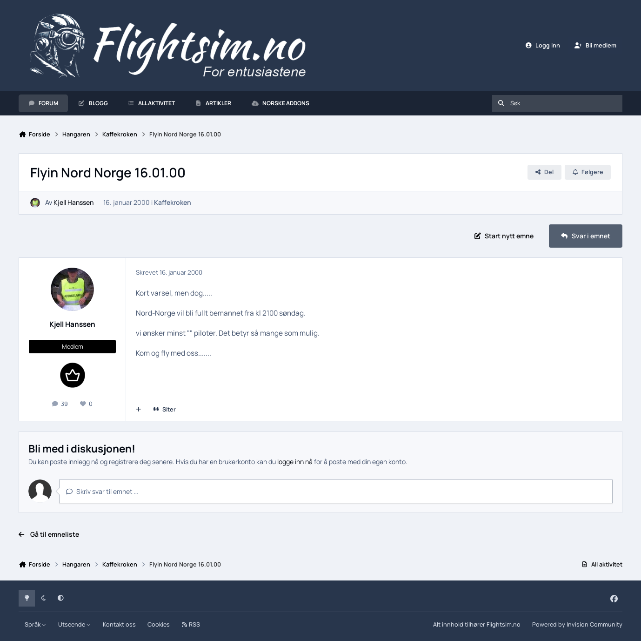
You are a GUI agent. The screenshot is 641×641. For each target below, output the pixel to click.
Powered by (577, 624)
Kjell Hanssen (73, 202)
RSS (190, 624)
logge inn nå (295, 461)
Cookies (158, 624)
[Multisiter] (138, 409)
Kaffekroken (172, 202)
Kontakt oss (119, 624)
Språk (36, 624)
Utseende (74, 624)
